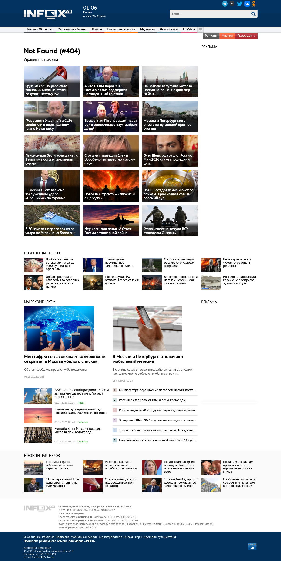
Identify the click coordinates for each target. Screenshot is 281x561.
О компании (32, 537)
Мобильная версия (84, 537)
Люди (81, 402)
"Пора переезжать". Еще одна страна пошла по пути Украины (62, 482)
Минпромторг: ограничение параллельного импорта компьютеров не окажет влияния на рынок (158, 390)
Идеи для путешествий (159, 537)
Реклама (48, 537)
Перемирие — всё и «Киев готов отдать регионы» (237, 262)
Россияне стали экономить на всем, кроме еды (152, 400)
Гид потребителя (110, 537)
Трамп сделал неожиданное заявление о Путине (119, 262)
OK (255, 4)
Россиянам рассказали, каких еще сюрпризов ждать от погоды (239, 280)
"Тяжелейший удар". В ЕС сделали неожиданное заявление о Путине (181, 482)
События (83, 422)
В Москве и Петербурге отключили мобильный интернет (148, 359)
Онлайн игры (133, 537)
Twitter (240, 4)
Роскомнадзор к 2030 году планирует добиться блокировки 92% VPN (158, 410)
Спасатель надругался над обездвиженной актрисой (121, 482)
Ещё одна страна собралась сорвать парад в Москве (59, 465)
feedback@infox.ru (43, 557)
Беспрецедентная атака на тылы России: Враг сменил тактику (181, 280)
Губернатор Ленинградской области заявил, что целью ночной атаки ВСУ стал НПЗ (81, 393)
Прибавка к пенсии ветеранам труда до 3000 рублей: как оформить (60, 264)
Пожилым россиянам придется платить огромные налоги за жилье (238, 467)
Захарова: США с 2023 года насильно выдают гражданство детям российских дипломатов (158, 420)
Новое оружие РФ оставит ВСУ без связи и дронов (122, 280)
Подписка (62, 537)
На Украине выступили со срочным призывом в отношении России (239, 482)
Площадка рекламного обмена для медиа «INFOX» (60, 541)
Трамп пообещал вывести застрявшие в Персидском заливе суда (158, 430)
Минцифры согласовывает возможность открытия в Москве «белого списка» (64, 359)
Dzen (232, 4)
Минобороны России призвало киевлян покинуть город (78, 430)
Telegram (225, 4)
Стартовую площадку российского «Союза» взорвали (179, 262)
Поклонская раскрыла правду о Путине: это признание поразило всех (179, 467)
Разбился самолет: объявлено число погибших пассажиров (121, 465)
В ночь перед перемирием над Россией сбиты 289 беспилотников (80, 411)
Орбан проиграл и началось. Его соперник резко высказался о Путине (62, 282)
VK (247, 4)
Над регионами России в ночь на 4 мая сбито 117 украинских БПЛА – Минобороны (158, 440)
